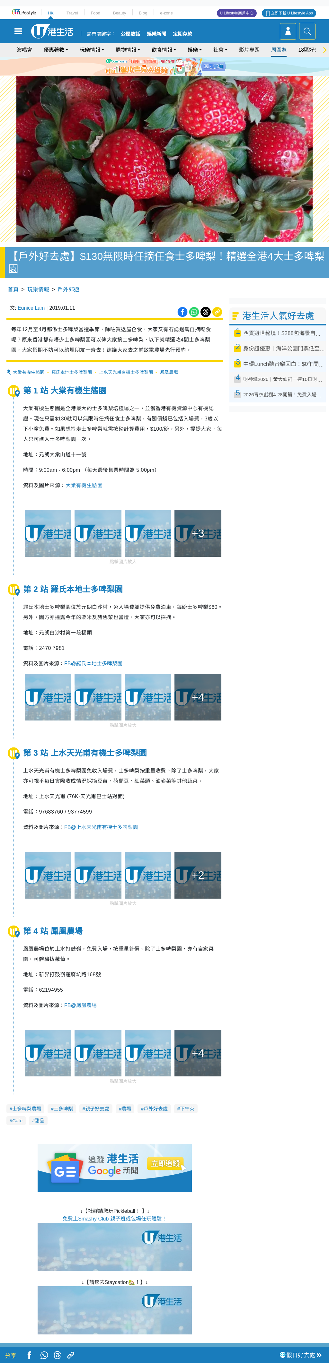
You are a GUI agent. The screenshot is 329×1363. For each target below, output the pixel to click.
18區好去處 (311, 50)
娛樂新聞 (156, 34)
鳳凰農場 (169, 372)
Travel (72, 13)
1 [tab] (150, 66)
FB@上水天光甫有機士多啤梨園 (101, 827)
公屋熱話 (130, 34)
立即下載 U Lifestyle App (292, 13)
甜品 (39, 1120)
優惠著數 (54, 50)
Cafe (17, 1120)
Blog (143, 13)
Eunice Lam (31, 308)
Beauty (119, 13)
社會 (218, 50)
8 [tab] (169, 74)
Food (95, 13)
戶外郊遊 (68, 290)
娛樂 (193, 50)
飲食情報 (162, 50)
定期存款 (182, 34)
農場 (126, 1108)
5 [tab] (176, 66)
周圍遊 (279, 50)
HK (51, 13)
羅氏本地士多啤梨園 (71, 372)
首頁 (13, 290)
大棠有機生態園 (28, 372)
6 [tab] (182, 66)
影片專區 (249, 50)
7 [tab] (163, 74)
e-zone (166, 13)
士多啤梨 (63, 1108)
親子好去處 (97, 1108)
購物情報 (126, 50)
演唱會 (24, 50)
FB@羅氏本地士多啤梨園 (93, 663)
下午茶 (187, 1108)
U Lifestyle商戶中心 (236, 13)
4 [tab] (169, 66)
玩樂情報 (90, 50)
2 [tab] (156, 66)
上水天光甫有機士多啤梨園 (126, 372)
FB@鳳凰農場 (80, 1005)
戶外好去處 (156, 1108)
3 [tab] (163, 66)
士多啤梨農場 (26, 1108)
